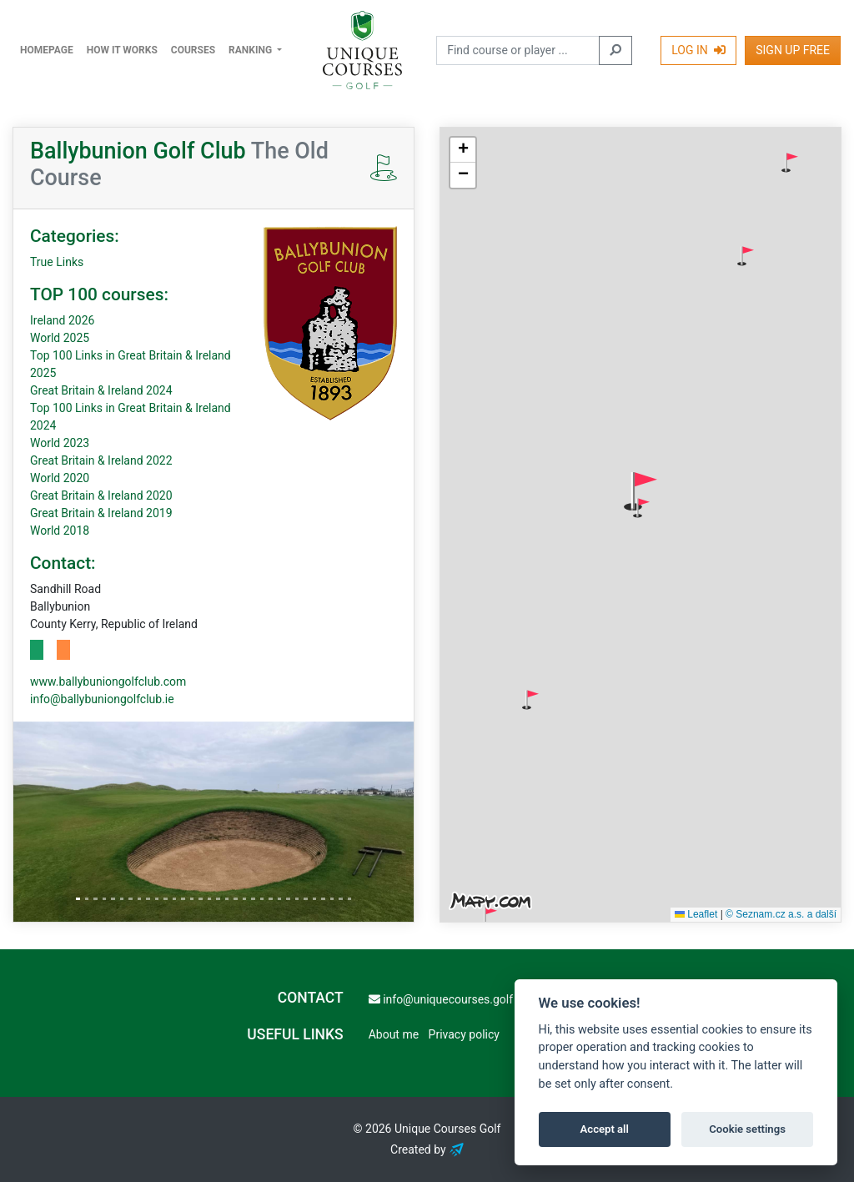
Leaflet (696, 914)
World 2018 (59, 530)
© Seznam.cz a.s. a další (781, 914)
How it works (122, 50)
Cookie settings (747, 1129)
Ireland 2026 (62, 320)
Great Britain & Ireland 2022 (101, 460)
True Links (56, 262)
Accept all (604, 1129)
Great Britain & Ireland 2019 (101, 513)
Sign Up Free (793, 50)
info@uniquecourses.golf (441, 999)
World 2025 (59, 338)
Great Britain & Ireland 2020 (101, 495)
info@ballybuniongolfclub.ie (102, 699)
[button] (789, 162)
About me (394, 1034)
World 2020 (59, 478)
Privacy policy (464, 1034)
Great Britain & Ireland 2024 (101, 390)
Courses (193, 50)
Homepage (46, 50)
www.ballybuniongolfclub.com (108, 681)
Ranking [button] (251, 50)
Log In (698, 50)
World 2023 (59, 443)
